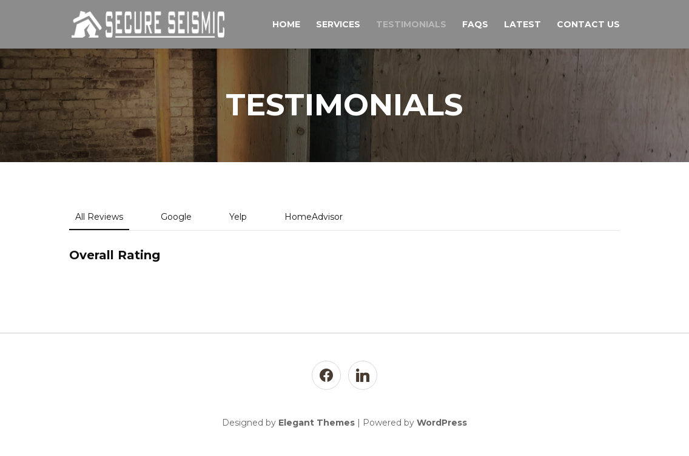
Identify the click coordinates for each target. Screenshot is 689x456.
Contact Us (588, 25)
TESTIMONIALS (411, 25)
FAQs (475, 25)
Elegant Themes (316, 422)
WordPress (442, 422)
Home (286, 25)
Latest (522, 25)
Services (338, 25)
